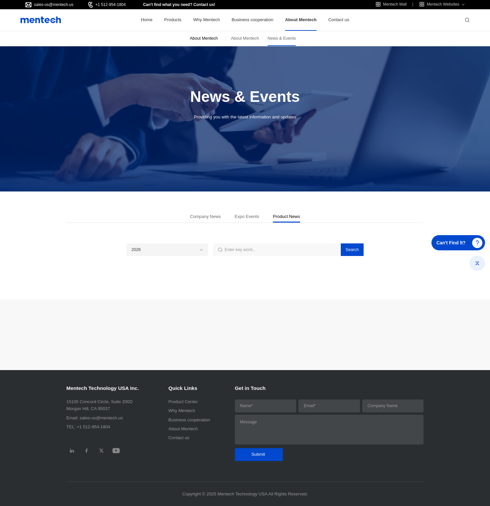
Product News (286, 216)
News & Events (282, 38)
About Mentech (301, 19)
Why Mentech (206, 19)
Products (172, 19)
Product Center (183, 401)
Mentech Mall (391, 4)
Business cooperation (252, 19)
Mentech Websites (440, 4)
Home (147, 19)
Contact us (338, 19)
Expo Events (247, 216)
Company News (205, 216)
